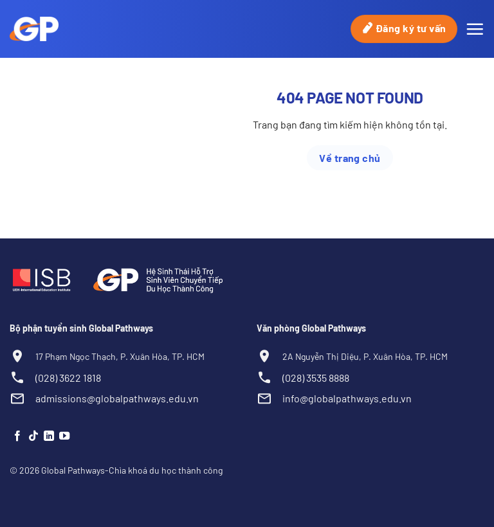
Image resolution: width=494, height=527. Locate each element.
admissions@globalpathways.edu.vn (117, 398)
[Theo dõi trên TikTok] (33, 436)
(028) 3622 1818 (68, 377)
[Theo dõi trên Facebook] (17, 436)
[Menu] (474, 29)
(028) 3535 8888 (315, 377)
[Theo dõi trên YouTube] (64, 436)
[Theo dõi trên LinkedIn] (49, 436)
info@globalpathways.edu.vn (347, 398)
